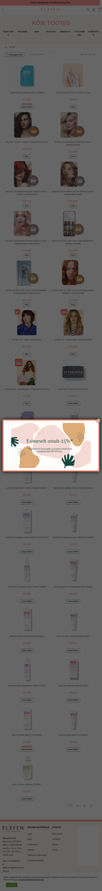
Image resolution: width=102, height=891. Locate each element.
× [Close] (98, 420)
